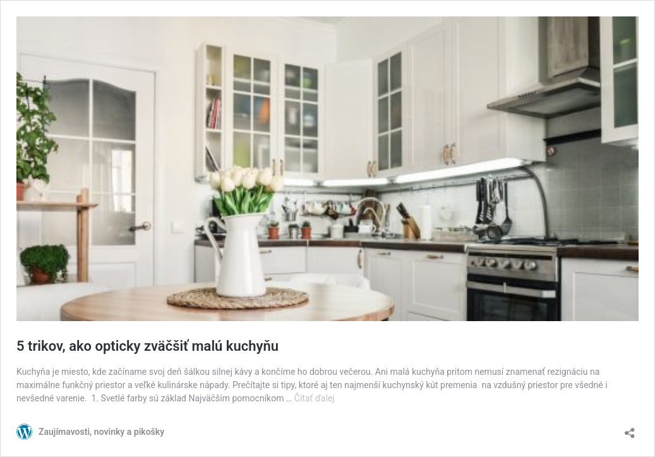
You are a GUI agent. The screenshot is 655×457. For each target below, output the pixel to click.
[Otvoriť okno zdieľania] (630, 429)
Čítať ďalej (314, 398)
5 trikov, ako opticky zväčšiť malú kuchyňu (147, 346)
